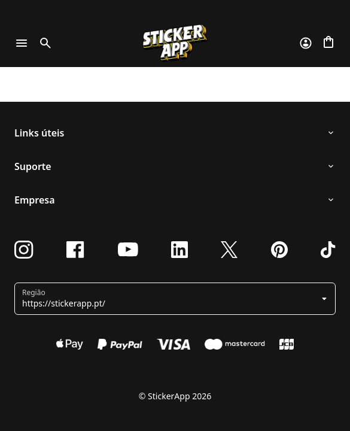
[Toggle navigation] (21, 43)
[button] (176, 298)
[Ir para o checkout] (328, 43)
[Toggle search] (43, 43)
